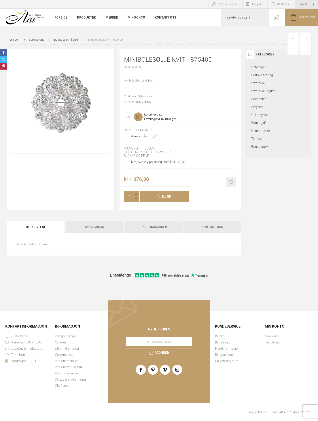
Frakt (127, 116)
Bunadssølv (259, 146)
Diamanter (258, 99)
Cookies (60, 342)
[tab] (36, 227)
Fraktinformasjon (227, 348)
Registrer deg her (227, 4)
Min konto (272, 336)
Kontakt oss (212, 227)
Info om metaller (66, 361)
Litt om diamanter (67, 348)
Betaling (220, 336)
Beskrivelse (36, 227)
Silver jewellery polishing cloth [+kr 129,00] (157, 162)
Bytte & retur (223, 342)
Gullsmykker (260, 115)
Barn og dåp (259, 123)
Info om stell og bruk (69, 367)
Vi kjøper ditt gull (66, 336)
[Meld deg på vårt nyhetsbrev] (159, 341)
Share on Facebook (3, 52)
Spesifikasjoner (153, 227)
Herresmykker (261, 131)
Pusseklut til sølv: (139, 148)
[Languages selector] (306, 4)
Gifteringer (258, 67)
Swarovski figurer (263, 91)
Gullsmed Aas (64, 355)
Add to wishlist (231, 182)
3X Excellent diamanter (70, 379)
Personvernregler (67, 373)
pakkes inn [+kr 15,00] (143, 136)
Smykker (257, 107)
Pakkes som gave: (138, 130)
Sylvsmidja (145, 96)
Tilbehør (257, 138)
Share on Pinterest (3, 66)
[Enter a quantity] (128, 196)
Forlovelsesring (262, 75)
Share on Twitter (3, 59)
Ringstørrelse (224, 355)
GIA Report (62, 385)
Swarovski (258, 83)
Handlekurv (272, 342)
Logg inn (257, 4)
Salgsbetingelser (226, 361)
